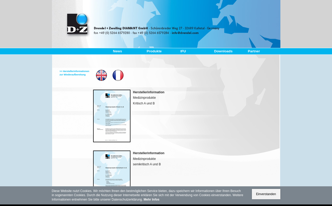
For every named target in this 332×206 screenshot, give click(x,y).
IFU (183, 51)
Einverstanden (266, 194)
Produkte (154, 51)
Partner (254, 51)
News (117, 51)
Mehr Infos (152, 199)
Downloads (223, 51)
